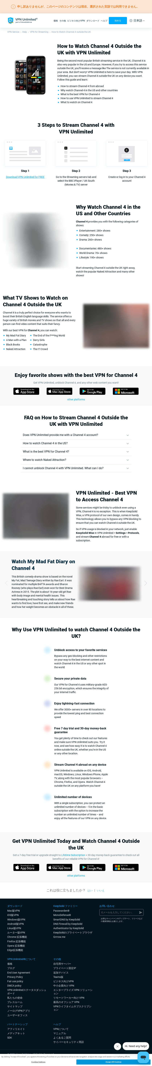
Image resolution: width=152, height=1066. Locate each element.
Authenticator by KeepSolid (68, 928)
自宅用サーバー (62, 963)
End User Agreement (18, 972)
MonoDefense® (62, 915)
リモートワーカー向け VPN (68, 997)
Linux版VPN (14, 928)
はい (90, 890)
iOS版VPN (13, 915)
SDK (9, 1037)
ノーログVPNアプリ (18, 1010)
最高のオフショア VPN (66, 1002)
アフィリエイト (16, 1029)
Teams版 (58, 977)
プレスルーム (14, 1002)
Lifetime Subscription (73, 855)
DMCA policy (14, 985)
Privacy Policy (15, 977)
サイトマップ (14, 1006)
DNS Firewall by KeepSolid (67, 923)
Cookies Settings (38, 1062)
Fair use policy (15, 981)
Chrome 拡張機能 (17, 936)
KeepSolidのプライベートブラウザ (72, 932)
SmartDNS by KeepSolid (66, 919)
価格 (56, 21)
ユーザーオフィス (17, 1015)
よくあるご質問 (62, 1037)
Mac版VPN (13, 910)
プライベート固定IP (64, 968)
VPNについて (61, 1029)
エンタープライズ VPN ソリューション (73, 992)
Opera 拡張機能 (16, 945)
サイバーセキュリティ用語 (68, 1042)
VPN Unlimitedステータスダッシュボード (26, 992)
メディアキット (16, 1033)
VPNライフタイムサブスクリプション (72, 1008)
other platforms (76, 399)
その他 (62, 21)
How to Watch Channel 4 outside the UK (71, 32)
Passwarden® (61, 910)
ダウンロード (92, 21)
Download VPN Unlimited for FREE (25, 177)
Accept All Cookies (113, 1062)
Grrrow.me (59, 936)
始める (118, 20)
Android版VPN (15, 923)
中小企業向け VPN (63, 985)
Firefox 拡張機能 (16, 941)
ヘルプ (104, 21)
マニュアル (59, 1033)
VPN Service (13, 32)
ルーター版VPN (16, 932)
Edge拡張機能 (15, 950)
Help (24, 32)
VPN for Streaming (39, 32)
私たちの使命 (14, 997)
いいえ (100, 890)
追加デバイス (61, 972)
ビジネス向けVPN (76, 21)
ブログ (11, 968)
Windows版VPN (16, 919)
